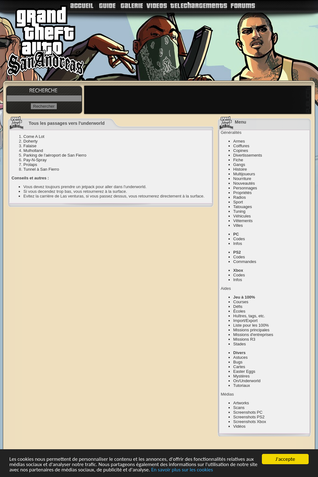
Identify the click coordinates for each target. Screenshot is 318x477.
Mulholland (33, 150)
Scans (238, 407)
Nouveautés (244, 183)
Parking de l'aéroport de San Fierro (54, 155)
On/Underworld (246, 380)
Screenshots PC (248, 412)
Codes (239, 238)
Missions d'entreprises (253, 334)
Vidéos (239, 426)
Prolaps (30, 164)
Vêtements (243, 220)
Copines (240, 150)
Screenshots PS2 (248, 417)
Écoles (239, 311)
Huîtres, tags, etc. (249, 316)
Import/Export (245, 320)
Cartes (239, 366)
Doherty (30, 141)
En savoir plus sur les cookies (182, 470)
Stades (239, 344)
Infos (237, 243)
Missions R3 (244, 339)
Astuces (240, 357)
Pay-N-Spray (34, 160)
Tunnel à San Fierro (41, 169)
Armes (239, 141)
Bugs (238, 362)
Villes (238, 225)
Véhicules (242, 216)
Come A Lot (33, 136)
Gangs (239, 164)
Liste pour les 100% (251, 325)
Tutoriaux (241, 385)
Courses (240, 301)
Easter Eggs (244, 371)
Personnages (245, 188)
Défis (238, 306)
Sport (238, 202)
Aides (226, 288)
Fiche (238, 160)
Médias (227, 394)
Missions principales (251, 330)
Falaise (29, 146)
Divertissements (247, 155)
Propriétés (242, 192)
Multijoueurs (244, 174)
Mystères (241, 376)
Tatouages (242, 206)
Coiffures (241, 146)
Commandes (244, 261)
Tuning (239, 211)
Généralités (231, 132)
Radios (239, 197)
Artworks (241, 403)
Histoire (240, 169)
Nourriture (242, 178)
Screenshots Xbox (249, 421)
